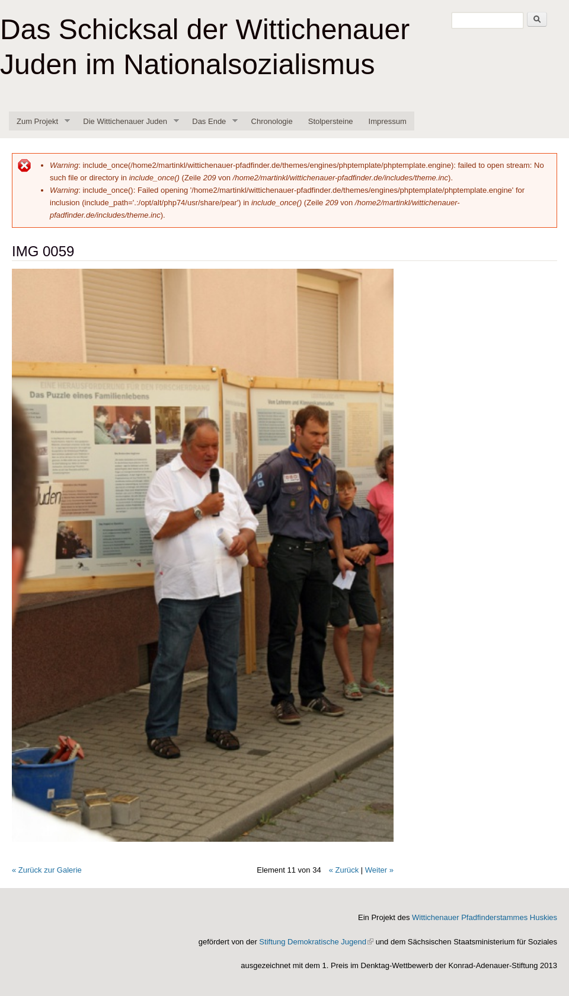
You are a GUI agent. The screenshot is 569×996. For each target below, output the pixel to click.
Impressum (388, 121)
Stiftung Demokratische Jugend (316, 941)
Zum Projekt (39, 121)
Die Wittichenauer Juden (126, 121)
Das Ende (211, 121)
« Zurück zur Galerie (47, 869)
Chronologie (272, 121)
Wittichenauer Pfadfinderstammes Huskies (484, 917)
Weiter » (379, 869)
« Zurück (344, 869)
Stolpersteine (330, 121)
